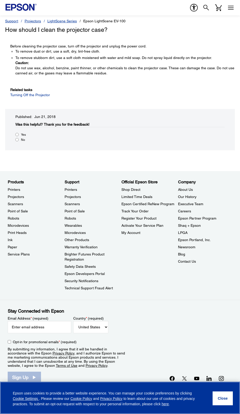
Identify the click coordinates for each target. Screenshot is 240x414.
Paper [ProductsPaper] (12, 247)
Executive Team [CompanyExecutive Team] (190, 204)
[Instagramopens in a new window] (221, 378)
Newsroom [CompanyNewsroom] (186, 247)
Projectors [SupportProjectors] (73, 197)
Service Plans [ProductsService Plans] (19, 254)
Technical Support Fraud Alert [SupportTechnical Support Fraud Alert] (89, 288)
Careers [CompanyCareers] (184, 211)
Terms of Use (66, 365)
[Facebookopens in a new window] (172, 378)
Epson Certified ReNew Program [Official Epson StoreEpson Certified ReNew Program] (147, 204)
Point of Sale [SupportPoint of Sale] (75, 211)
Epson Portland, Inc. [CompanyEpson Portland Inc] (194, 240)
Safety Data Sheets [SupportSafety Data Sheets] (80, 266)
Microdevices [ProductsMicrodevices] (18, 225)
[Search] (206, 8)
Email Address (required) (28, 318)
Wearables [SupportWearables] (73, 225)
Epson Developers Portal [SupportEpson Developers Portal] (85, 274)
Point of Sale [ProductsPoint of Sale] (18, 211)
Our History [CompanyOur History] (187, 197)
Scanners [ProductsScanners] (15, 204)
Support (11, 21)
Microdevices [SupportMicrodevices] (75, 233)
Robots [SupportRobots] (70, 218)
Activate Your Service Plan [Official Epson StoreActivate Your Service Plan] (142, 225)
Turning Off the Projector (30, 95)
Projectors (33, 21)
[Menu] (231, 8)
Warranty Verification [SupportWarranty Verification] (81, 247)
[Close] (223, 398)
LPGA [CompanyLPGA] (182, 233)
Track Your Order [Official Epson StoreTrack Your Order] (135, 211)
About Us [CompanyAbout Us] (185, 190)
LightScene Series (62, 21)
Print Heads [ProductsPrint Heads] (17, 233)
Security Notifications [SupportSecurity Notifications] (81, 281)
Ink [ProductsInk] (10, 240)
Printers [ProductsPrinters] (14, 190)
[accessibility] (194, 8)
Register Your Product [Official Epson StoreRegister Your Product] (138, 218)
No (23, 140)
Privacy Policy (63, 353)
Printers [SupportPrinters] (71, 190)
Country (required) (88, 318)
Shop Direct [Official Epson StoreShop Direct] (130, 190)
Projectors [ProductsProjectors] (16, 197)
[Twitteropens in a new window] (184, 378)
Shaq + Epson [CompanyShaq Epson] (189, 225)
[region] (120, 398)
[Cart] (218, 8)
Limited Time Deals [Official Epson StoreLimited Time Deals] (136, 197)
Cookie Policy (81, 399)
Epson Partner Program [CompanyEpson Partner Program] (197, 218)
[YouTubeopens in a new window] (196, 378)
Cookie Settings (26, 399)
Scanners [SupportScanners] (72, 204)
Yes (23, 134)
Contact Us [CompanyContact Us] (187, 261)
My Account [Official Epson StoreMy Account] (130, 233)
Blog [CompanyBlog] (181, 254)
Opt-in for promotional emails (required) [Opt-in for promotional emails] (45, 342)
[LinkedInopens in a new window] (209, 378)
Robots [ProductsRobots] (13, 218)
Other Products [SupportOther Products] (77, 240)
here (165, 404)
